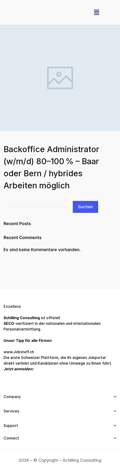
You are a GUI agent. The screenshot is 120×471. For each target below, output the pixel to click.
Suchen (85, 206)
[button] (96, 12)
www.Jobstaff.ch (19, 351)
